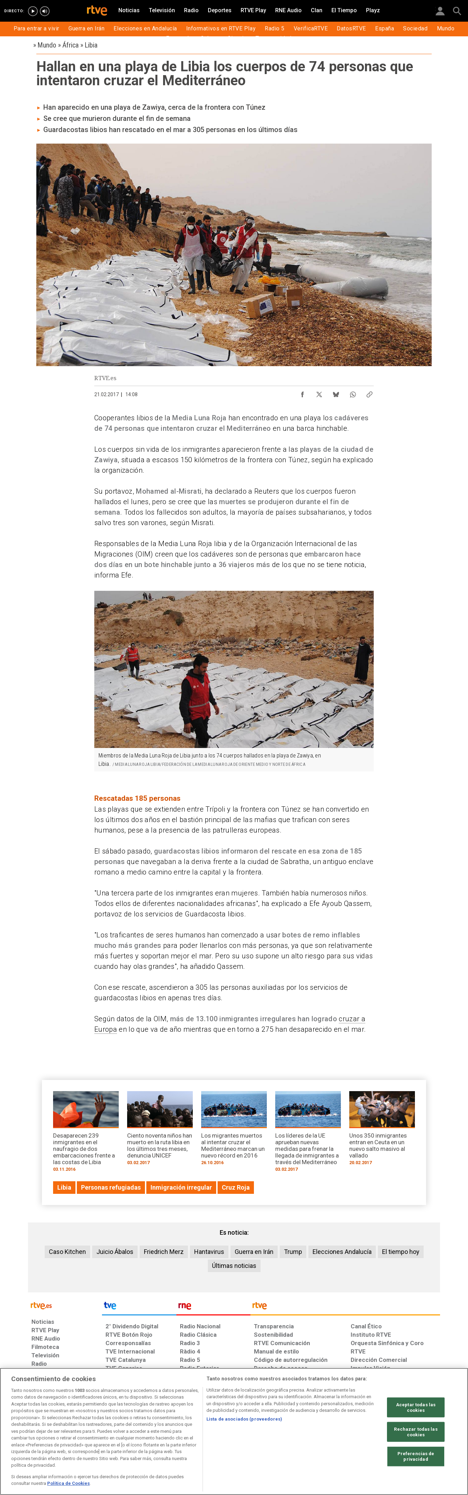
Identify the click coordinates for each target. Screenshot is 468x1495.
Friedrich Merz (164, 1251)
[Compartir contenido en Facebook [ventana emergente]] (302, 392)
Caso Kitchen (67, 1251)
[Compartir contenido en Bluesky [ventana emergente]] (336, 392)
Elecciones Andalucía (342, 1251)
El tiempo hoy (400, 1251)
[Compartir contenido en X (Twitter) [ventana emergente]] (319, 392)
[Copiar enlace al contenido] (369, 392)
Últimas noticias (234, 1265)
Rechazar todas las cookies (415, 1432)
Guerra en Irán (254, 1251)
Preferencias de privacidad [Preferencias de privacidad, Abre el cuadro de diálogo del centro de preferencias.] (415, 1456)
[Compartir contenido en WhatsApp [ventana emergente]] (352, 392)
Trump (293, 1251)
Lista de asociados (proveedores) (244, 1419)
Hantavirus (209, 1251)
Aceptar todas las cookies (416, 1407)
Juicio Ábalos (114, 1251)
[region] (234, 1431)
